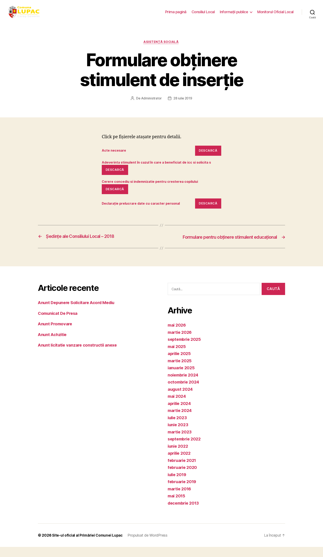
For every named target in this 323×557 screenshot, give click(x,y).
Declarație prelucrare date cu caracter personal (143, 214)
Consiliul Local (203, 14)
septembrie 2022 (185, 449)
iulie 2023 (178, 427)
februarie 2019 (183, 491)
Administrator (151, 103)
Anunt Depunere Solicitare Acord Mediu (78, 312)
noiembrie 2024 (184, 385)
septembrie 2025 (185, 349)
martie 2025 (180, 370)
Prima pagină (175, 14)
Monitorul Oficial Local (275, 14)
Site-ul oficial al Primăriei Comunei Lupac (88, 545)
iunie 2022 (178, 456)
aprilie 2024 (180, 413)
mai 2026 (177, 335)
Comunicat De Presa (59, 323)
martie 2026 (180, 342)
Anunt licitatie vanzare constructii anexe (79, 355)
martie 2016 (180, 499)
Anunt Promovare (56, 334)
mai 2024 (177, 406)
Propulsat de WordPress (150, 545)
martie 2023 (180, 442)
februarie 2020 (183, 477)
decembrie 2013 (184, 513)
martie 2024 (180, 420)
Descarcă (208, 155)
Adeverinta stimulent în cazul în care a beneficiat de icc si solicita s (159, 169)
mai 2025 (177, 356)
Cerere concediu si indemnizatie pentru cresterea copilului (154, 192)
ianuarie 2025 (182, 377)
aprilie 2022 (180, 463)
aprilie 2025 (180, 363)
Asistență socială (161, 46)
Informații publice (234, 14)
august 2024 (181, 399)
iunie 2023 (178, 434)
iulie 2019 (178, 484)
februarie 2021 (183, 470)
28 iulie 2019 (183, 103)
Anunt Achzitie (53, 344)
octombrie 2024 (184, 392)
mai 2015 (177, 506)
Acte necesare (115, 155)
